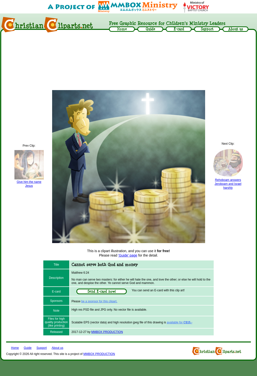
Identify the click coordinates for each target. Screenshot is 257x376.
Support (41, 348)
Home (15, 348)
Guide (28, 348)
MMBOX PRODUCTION (107, 332)
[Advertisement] (128, 61)
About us (57, 348)
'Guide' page (127, 255)
